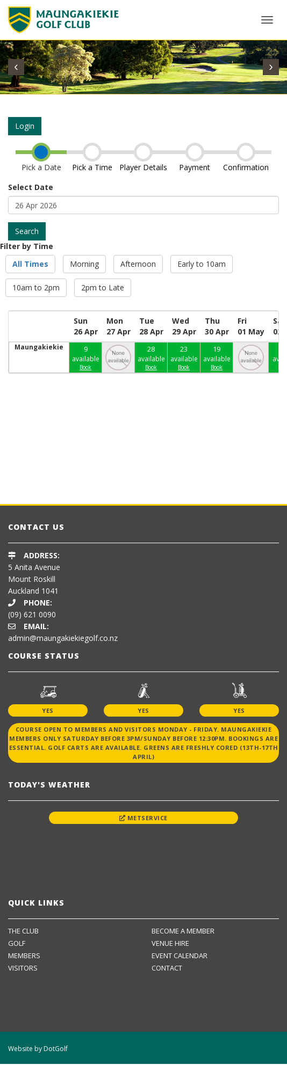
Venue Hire (170, 943)
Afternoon (138, 264)
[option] (82, 471)
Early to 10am (201, 264)
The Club (23, 931)
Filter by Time (26, 246)
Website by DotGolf (38, 1048)
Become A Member (183, 931)
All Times (30, 264)
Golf (16, 943)
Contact (167, 968)
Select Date (30, 187)
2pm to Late (102, 287)
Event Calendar (179, 955)
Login (24, 126)
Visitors (23, 968)
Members (24, 955)
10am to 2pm (36, 287)
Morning (84, 264)
